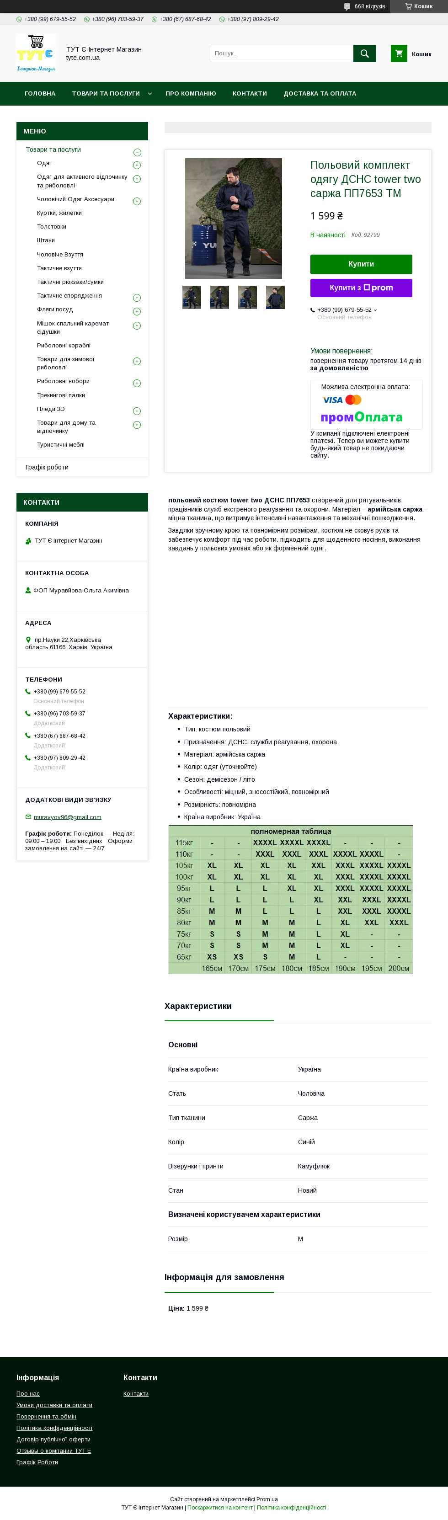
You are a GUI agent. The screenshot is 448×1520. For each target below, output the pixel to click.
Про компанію (190, 93)
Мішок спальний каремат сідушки (73, 327)
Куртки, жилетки (59, 212)
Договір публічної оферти (53, 1439)
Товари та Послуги (106, 93)
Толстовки (51, 226)
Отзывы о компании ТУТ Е (53, 1450)
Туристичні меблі (61, 444)
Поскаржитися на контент (220, 1507)
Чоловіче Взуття (60, 254)
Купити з (361, 288)
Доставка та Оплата (319, 93)
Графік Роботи (37, 1462)
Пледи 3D (51, 408)
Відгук (331, 117)
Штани (46, 240)
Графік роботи (47, 467)
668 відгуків (370, 6)
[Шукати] (364, 53)
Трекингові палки (61, 395)
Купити (361, 264)
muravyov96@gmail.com (67, 816)
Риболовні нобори (63, 381)
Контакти (250, 93)
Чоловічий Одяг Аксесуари (75, 199)
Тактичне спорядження (69, 295)
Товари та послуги (53, 149)
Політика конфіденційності (168, 117)
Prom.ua (267, 1499)
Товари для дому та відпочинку (66, 426)
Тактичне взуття (59, 268)
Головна (40, 93)
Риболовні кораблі (64, 345)
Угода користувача (269, 117)
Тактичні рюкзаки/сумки (70, 281)
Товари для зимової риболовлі (66, 363)
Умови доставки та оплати (54, 1405)
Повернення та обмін (63, 117)
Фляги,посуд (55, 309)
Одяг (44, 163)
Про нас (28, 1393)
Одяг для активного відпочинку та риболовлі (82, 180)
